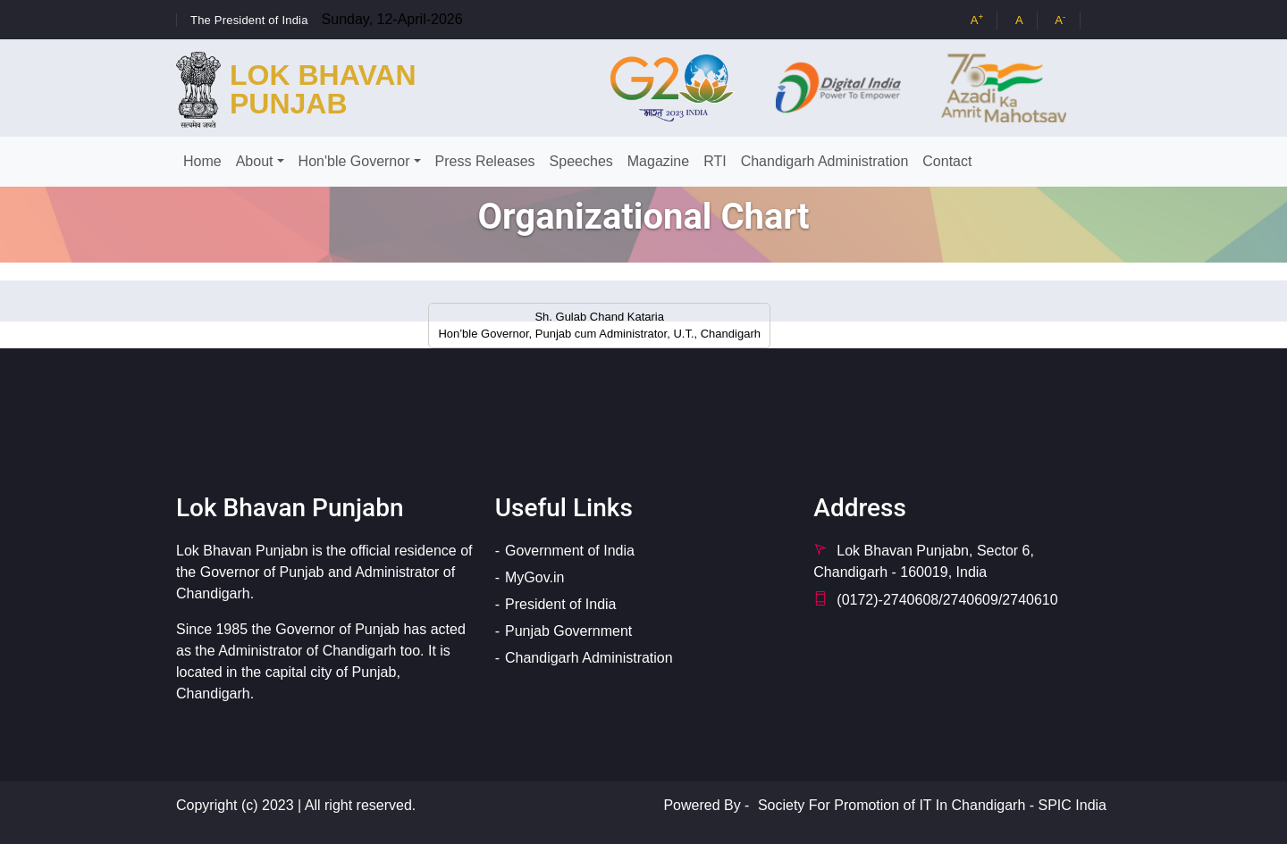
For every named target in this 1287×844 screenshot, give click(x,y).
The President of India (249, 20)
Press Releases (485, 161)
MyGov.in (534, 577)
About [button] (254, 161)
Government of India (570, 550)
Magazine (658, 161)
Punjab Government (568, 631)
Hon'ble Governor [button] (354, 161)
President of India (561, 604)
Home (202, 161)
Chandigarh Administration (825, 161)
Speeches (581, 161)
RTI (714, 161)
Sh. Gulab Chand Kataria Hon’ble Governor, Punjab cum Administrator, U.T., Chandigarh (599, 325)
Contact (947, 161)
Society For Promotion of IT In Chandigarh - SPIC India (932, 805)
